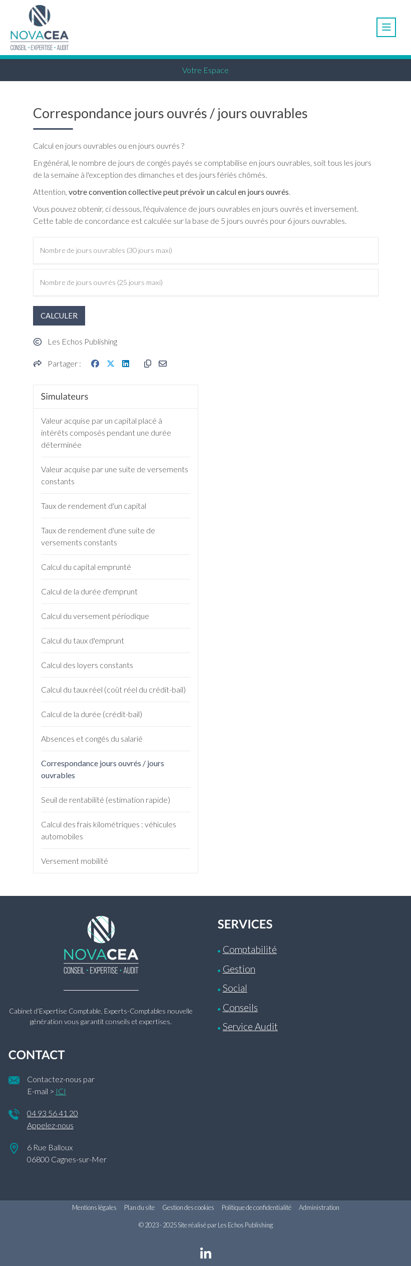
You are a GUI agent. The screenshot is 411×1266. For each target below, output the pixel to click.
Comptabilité (250, 949)
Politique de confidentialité (256, 1207)
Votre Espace (205, 70)
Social (235, 988)
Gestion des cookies (188, 1207)
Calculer (59, 315)
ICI (61, 1091)
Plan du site (139, 1207)
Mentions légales (94, 1207)
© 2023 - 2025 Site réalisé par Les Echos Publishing (206, 1225)
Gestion (239, 969)
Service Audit (250, 1026)
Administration (319, 1207)
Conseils (240, 1007)
